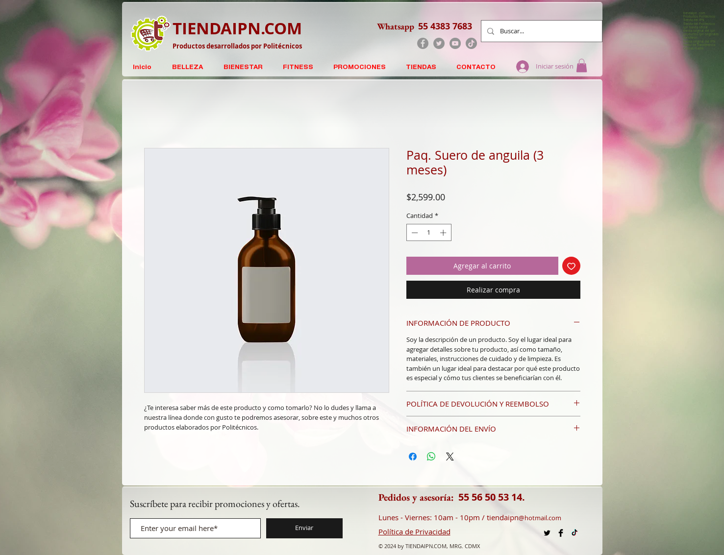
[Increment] (444, 232)
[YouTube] (455, 43)
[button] (581, 65)
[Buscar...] (540, 31)
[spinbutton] (428, 232)
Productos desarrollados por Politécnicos (237, 46)
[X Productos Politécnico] (547, 533)
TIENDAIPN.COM (237, 28)
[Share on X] (450, 456)
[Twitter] (439, 43)
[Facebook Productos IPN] (561, 533)
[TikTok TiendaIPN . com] (574, 533)
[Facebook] (422, 43)
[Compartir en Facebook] (413, 456)
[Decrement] (414, 232)
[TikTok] (471, 43)
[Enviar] (304, 528)
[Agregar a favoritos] (571, 266)
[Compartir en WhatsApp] (431, 456)
